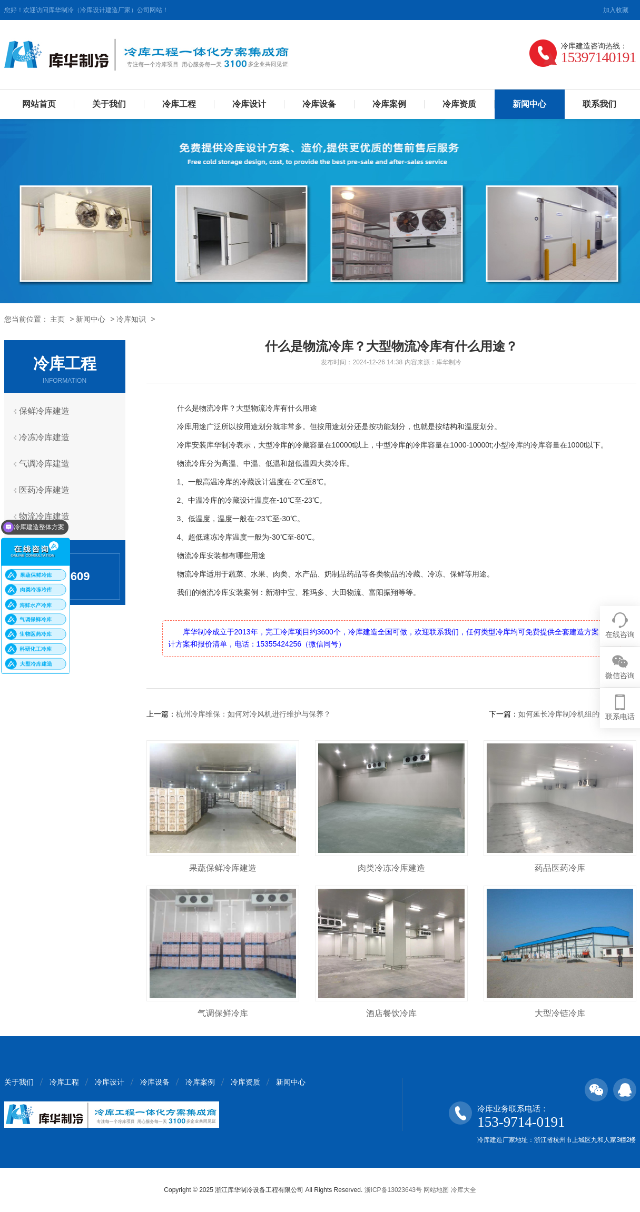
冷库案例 (389, 104)
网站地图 (436, 1190)
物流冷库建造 (47, 516)
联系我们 (599, 104)
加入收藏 (615, 10)
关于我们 (109, 104)
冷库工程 (179, 104)
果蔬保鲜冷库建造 (223, 867)
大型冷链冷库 (560, 1013)
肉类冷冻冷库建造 (391, 867)
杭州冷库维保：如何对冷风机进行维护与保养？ (253, 714)
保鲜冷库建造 (47, 410)
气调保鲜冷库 (223, 1013)
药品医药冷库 (560, 867)
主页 (57, 319)
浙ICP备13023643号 (393, 1190)
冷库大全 (463, 1190)
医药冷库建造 (47, 489)
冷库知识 (131, 319)
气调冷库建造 (47, 463)
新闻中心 (90, 319)
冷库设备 (319, 104)
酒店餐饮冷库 (391, 1013)
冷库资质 (459, 104)
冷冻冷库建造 (47, 437)
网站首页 (39, 104)
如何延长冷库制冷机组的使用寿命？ (577, 714)
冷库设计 (249, 104)
